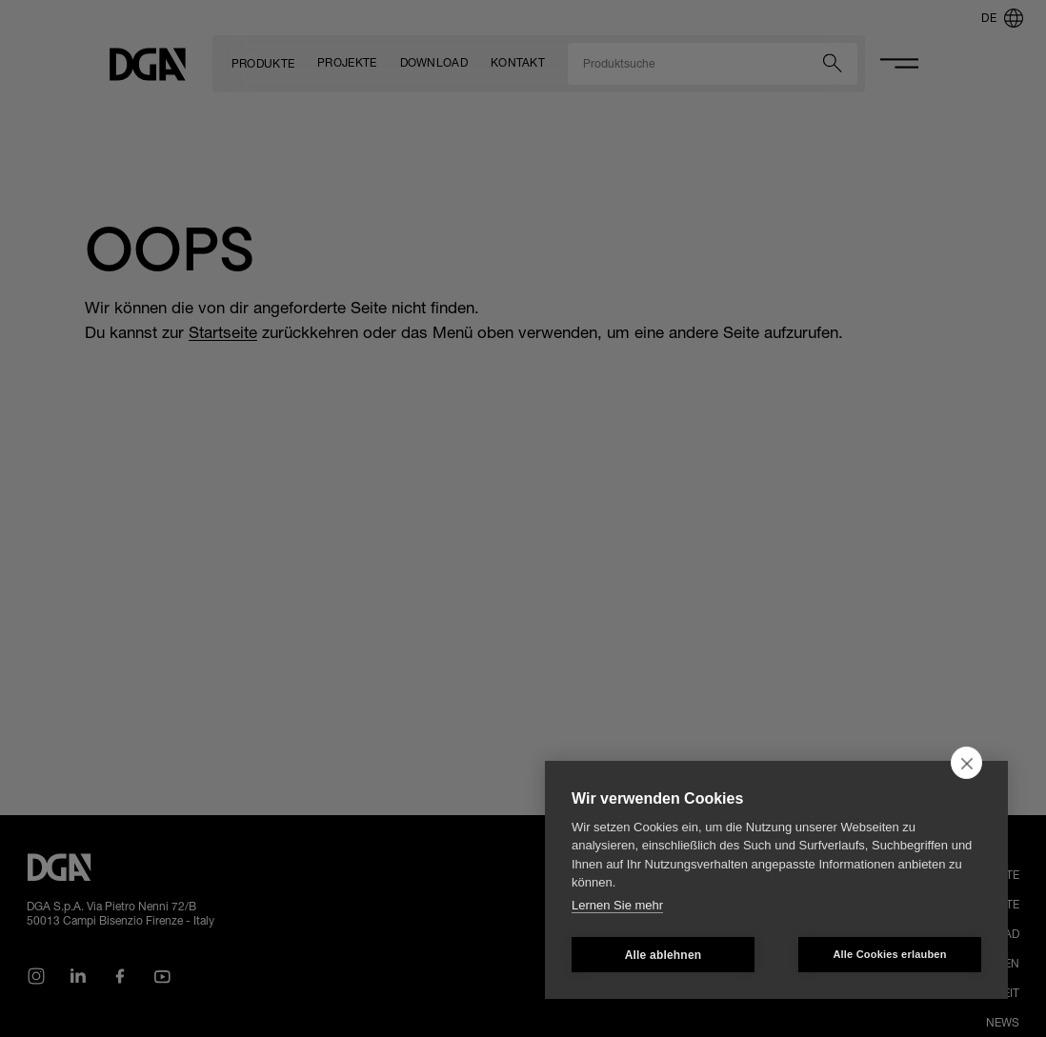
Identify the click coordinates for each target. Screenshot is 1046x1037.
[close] (966, 763)
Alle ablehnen (663, 955)
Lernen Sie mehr (617, 905)
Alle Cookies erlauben (889, 954)
